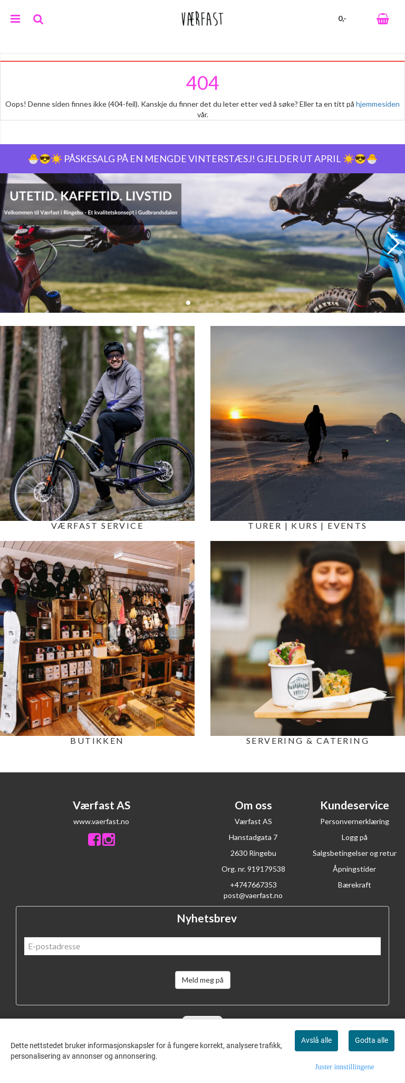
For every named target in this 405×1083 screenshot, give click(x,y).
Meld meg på (203, 979)
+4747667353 (253, 884)
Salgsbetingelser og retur (355, 852)
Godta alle (371, 1040)
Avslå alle (316, 1040)
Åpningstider (354, 868)
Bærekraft (354, 884)
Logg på (355, 837)
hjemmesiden (378, 103)
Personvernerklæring (354, 821)
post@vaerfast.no (253, 895)
